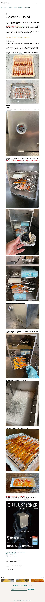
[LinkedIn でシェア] (10, 569)
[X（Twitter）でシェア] (8, 569)
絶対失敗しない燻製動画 (13, 7)
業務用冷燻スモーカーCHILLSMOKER (24, 7)
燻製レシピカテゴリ (4, 7)
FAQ (14, 600)
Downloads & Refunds (20, 600)
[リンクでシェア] (12, 569)
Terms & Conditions (28, 600)
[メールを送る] (31, 589)
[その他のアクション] (38, 14)
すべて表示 (42, 577)
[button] (42, 7)
